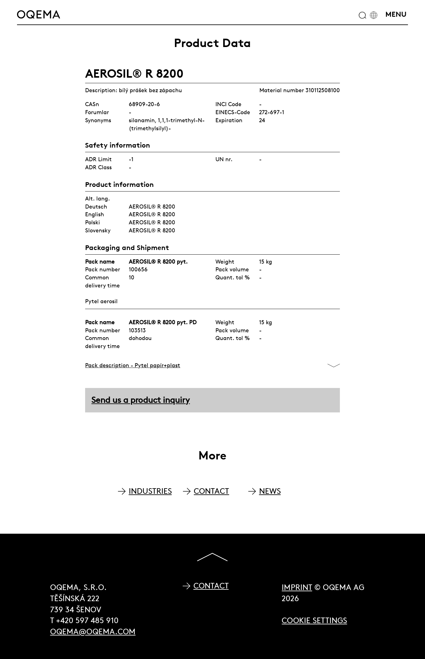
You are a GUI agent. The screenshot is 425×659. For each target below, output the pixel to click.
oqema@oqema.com (93, 631)
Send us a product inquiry (140, 400)
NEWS (270, 491)
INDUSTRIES (150, 491)
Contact (211, 586)
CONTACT (211, 491)
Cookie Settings (314, 620)
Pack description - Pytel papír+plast (132, 365)
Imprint (297, 587)
